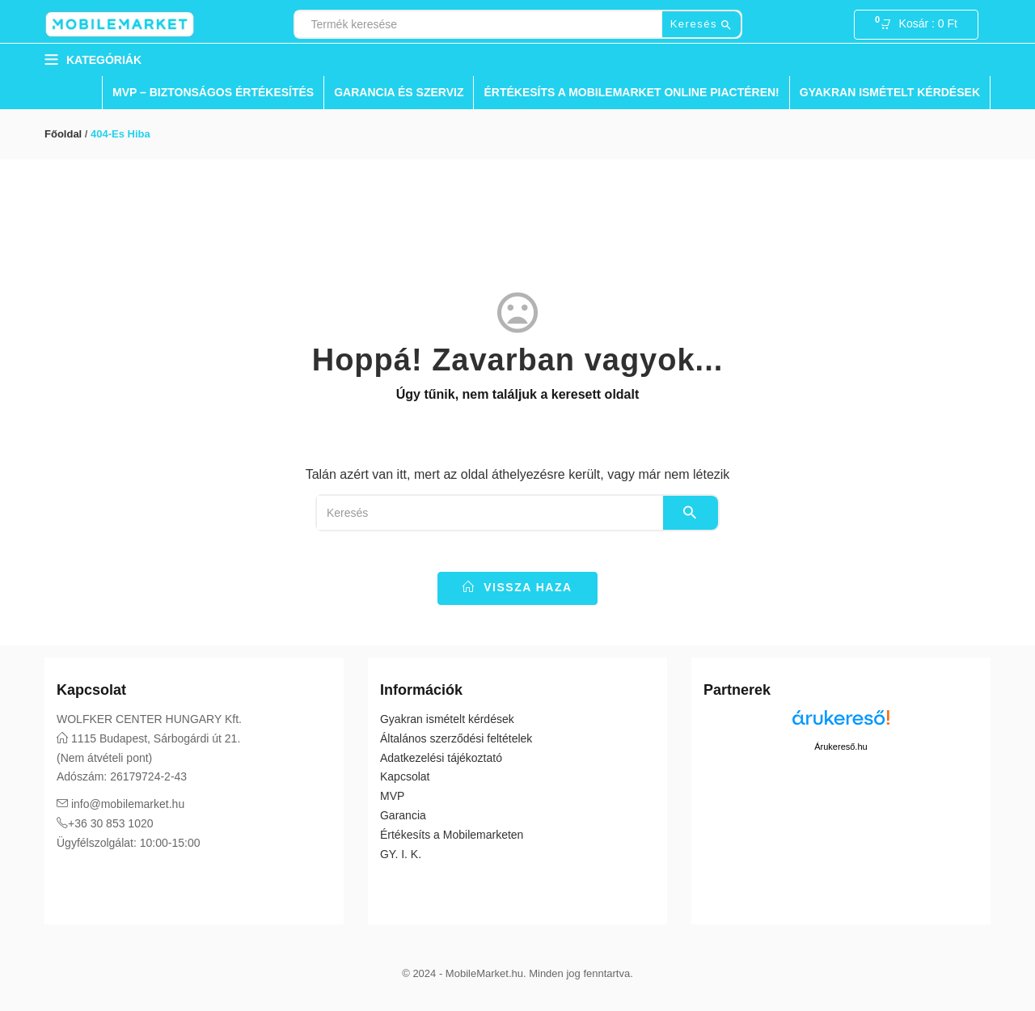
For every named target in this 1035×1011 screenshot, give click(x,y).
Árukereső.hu (840, 746)
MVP (392, 795)
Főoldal (63, 134)
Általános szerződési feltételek (456, 738)
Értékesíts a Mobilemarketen (451, 834)
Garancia (403, 815)
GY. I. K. (400, 854)
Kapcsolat (404, 776)
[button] (923, 25)
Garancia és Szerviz (398, 92)
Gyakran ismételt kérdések (890, 92)
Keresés (701, 25)
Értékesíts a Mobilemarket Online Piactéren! (631, 92)
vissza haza (517, 587)
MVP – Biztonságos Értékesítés (213, 92)
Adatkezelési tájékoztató (441, 757)
